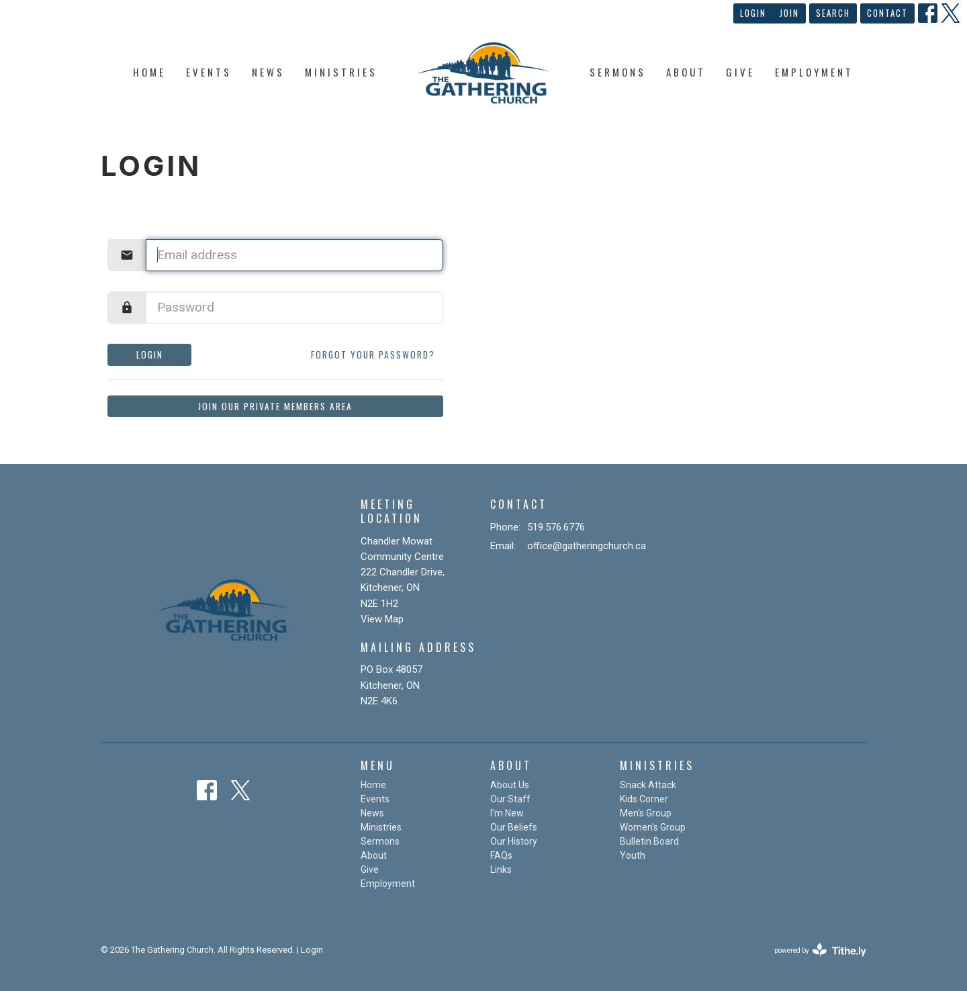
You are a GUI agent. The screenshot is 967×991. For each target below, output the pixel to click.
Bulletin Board (649, 841)
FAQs (501, 855)
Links (501, 869)
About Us (509, 785)
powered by (820, 950)
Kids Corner (644, 799)
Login (753, 12)
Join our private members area (275, 406)
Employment (814, 71)
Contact (887, 12)
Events (209, 71)
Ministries (341, 71)
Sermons (618, 71)
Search (833, 12)
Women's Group (653, 827)
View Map (382, 619)
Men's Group (646, 813)
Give (740, 71)
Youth (632, 855)
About (686, 71)
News (268, 71)
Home (149, 71)
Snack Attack (648, 785)
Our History (513, 841)
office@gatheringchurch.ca (586, 546)
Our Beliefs (513, 827)
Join (789, 12)
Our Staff (510, 799)
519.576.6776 (556, 527)
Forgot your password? (373, 354)
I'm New (507, 813)
